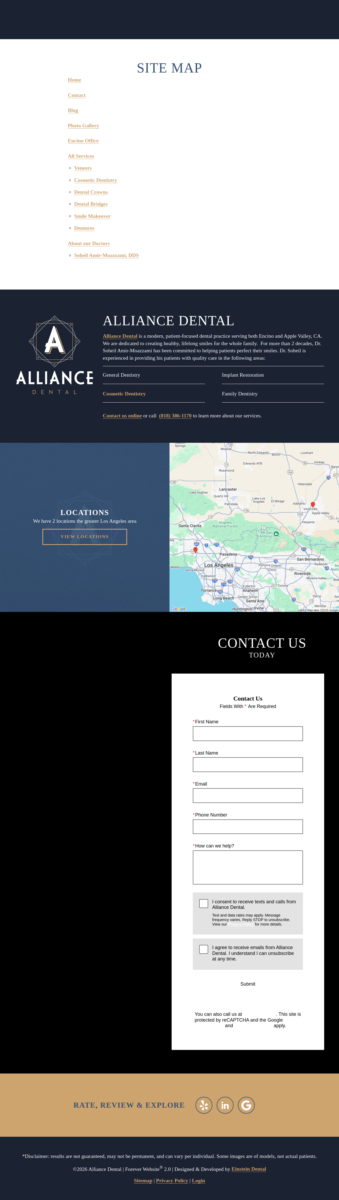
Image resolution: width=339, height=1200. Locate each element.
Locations (61, 19)
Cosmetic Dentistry (95, 180)
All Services (81, 156)
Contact (280, 19)
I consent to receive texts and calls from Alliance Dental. (254, 913)
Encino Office (83, 140)
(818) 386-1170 (175, 415)
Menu (245, 20)
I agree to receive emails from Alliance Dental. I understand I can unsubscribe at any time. (253, 953)
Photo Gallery (83, 125)
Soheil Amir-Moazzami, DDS (106, 255)
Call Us (96, 19)
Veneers (83, 168)
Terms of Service (253, 1025)
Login (198, 1180)
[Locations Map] (254, 527)
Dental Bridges (91, 204)
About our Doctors (89, 243)
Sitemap (143, 1180)
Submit (247, 984)
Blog (73, 110)
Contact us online (122, 415)
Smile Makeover (92, 216)
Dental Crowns (91, 192)
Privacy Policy (241, 924)
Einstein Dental (248, 1169)
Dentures (84, 228)
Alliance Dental (120, 336)
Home (74, 80)
